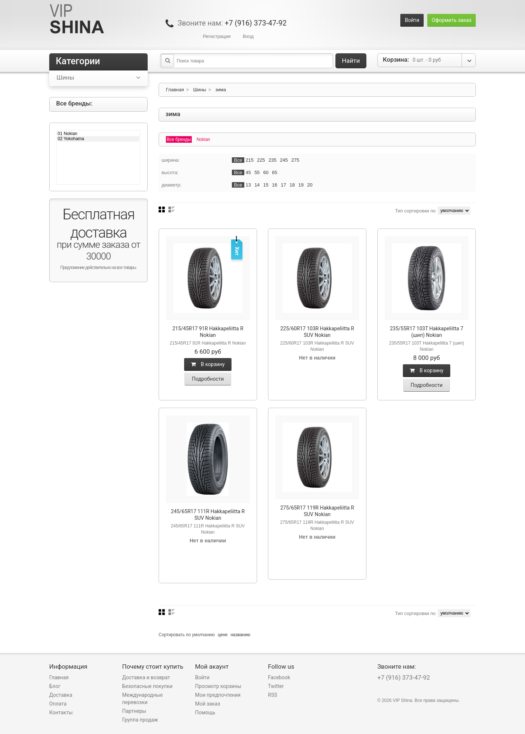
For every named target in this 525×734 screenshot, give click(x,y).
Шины (199, 89)
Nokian (203, 139)
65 (274, 172)
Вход (248, 36)
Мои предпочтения (218, 695)
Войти (412, 20)
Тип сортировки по (415, 211)
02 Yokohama (98, 138)
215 (250, 160)
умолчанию (203, 634)
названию (240, 634)
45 (248, 172)
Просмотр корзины (218, 686)
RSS (272, 695)
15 (265, 185)
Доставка (60, 695)
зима (220, 89)
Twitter (276, 686)
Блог (55, 686)
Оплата (58, 704)
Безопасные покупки (147, 686)
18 (292, 185)
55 (257, 172)
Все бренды (179, 139)
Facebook (279, 677)
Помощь (205, 712)
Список (171, 209)
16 (274, 185)
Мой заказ (207, 704)
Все (238, 160)
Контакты (61, 712)
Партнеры (134, 711)
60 (265, 172)
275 (295, 160)
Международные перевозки (142, 698)
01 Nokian (98, 133)
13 (248, 185)
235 (272, 160)
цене (223, 634)
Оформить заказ (451, 20)
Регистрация (216, 36)
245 (284, 160)
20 (309, 185)
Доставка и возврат (146, 677)
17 (283, 185)
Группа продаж (140, 720)
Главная (175, 89)
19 (300, 185)
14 (257, 185)
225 (261, 160)
